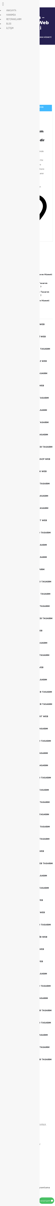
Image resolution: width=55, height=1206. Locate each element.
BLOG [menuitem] (8, 23)
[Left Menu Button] (3, 4)
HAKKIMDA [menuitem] (11, 14)
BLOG (42, 1178)
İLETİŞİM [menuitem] (9, 28)
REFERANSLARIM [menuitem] (13, 19)
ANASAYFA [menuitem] (11, 10)
